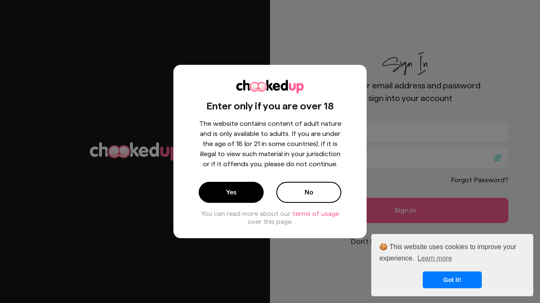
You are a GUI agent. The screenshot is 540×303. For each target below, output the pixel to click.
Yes (231, 192)
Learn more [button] (435, 258)
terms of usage (315, 213)
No (309, 192)
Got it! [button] (452, 279)
